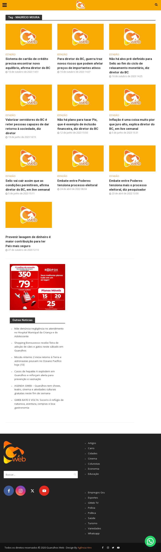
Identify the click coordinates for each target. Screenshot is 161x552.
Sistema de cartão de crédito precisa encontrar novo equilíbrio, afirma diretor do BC (27, 65)
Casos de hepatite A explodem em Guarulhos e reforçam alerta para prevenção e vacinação (35, 376)
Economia (94, 469)
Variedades (94, 528)
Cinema (92, 459)
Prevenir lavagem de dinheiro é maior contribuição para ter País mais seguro (29, 243)
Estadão (10, 54)
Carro (91, 449)
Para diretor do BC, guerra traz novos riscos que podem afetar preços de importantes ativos (80, 65)
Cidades (92, 454)
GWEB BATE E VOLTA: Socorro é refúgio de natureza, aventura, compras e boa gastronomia (38, 404)
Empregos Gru (96, 493)
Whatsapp (94, 533)
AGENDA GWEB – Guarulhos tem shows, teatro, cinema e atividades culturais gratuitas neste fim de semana (38, 390)
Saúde (91, 518)
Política (92, 513)
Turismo (93, 523)
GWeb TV (93, 503)
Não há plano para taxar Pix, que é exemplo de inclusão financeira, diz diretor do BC (78, 125)
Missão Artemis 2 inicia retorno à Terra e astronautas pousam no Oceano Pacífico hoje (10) (38, 362)
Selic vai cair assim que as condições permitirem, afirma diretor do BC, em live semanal (28, 186)
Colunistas (94, 464)
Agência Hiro (85, 547)
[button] (150, 541)
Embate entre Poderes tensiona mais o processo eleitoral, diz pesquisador (128, 186)
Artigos (92, 444)
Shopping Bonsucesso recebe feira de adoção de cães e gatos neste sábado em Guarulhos (39, 348)
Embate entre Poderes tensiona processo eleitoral (78, 184)
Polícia (92, 508)
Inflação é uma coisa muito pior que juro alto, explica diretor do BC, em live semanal (132, 125)
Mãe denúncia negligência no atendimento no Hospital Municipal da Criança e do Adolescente (39, 334)
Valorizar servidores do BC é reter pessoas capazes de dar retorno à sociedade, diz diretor (27, 127)
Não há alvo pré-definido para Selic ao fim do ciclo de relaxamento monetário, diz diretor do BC (131, 65)
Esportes (93, 498)
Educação (94, 474)
